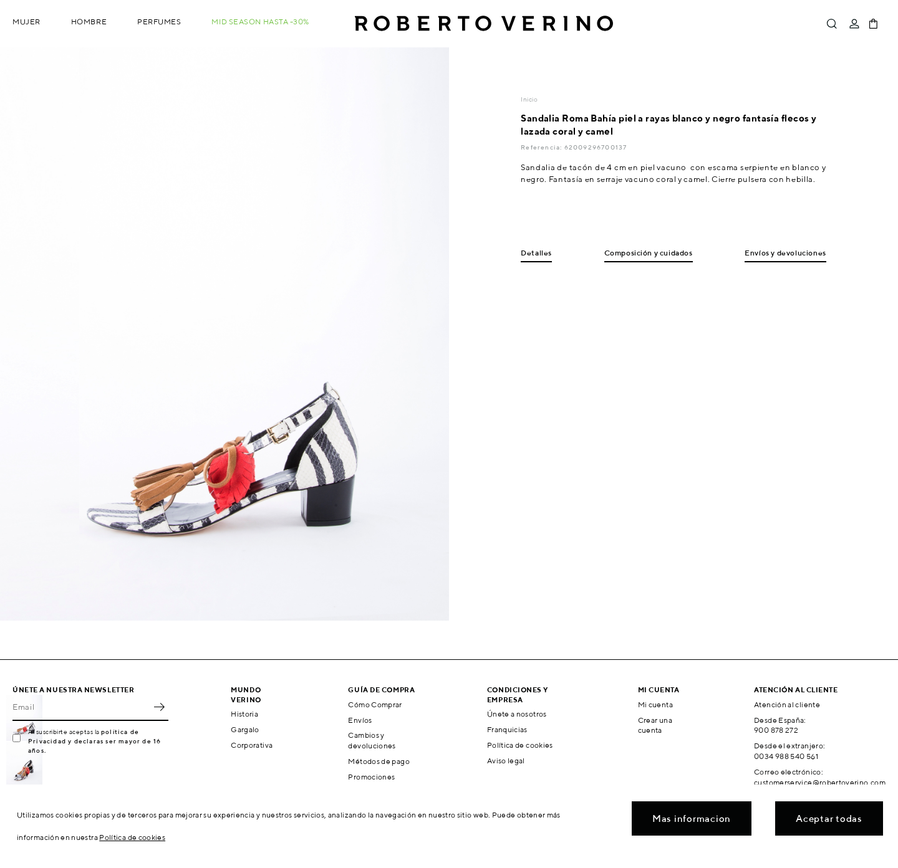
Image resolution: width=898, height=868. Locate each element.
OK (159, 707)
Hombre (89, 21)
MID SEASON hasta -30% (260, 21)
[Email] (81, 707)
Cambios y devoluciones (371, 740)
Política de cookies (520, 745)
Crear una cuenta (655, 725)
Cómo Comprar (375, 704)
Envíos (360, 720)
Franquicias (507, 729)
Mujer (26, 21)
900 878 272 (776, 730)
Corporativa (252, 745)
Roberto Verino (484, 23)
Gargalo (245, 729)
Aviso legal (506, 760)
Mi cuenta (655, 704)
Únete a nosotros (517, 713)
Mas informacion (691, 818)
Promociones (371, 776)
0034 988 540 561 (786, 756)
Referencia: (542, 147)
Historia (244, 713)
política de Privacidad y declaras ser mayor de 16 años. (94, 741)
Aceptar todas (829, 818)
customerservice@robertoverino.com (820, 782)
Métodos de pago (378, 761)
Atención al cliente (787, 704)
